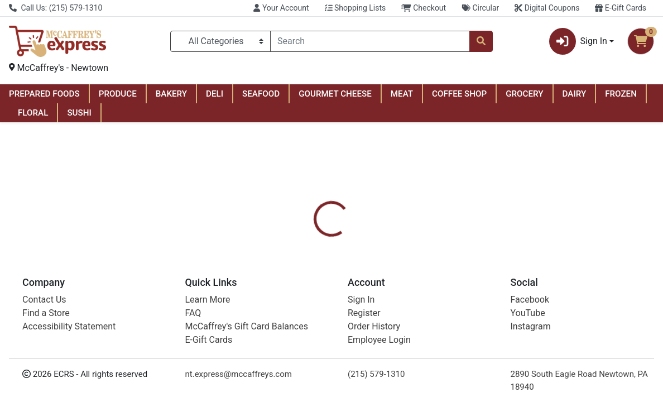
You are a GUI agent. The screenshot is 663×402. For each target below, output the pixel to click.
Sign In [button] (578, 41)
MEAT (402, 94)
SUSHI (79, 113)
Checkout (423, 7)
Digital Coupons (547, 7)
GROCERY (524, 94)
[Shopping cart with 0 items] (640, 41)
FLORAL (33, 113)
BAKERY (171, 94)
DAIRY (575, 94)
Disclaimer (430, 265)
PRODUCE (118, 94)
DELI (214, 94)
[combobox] (370, 41)
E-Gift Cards (620, 7)
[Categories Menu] (220, 41)
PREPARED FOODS (44, 94)
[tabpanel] (470, 312)
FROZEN (621, 94)
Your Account (281, 7)
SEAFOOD (261, 94)
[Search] (370, 41)
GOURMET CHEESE (335, 94)
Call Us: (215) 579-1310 (55, 7)
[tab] (306, 265)
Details (306, 265)
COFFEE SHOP (459, 94)
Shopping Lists (355, 7)
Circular (480, 7)
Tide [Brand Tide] (397, 307)
